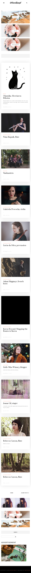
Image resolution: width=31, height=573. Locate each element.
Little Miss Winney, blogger (15, 367)
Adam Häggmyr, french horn (13, 282)
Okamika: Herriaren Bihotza (12, 97)
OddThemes (28, 570)
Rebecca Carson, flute (12, 441)
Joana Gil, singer (10, 403)
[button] (3, 3)
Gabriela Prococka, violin (14, 209)
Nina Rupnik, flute (11, 137)
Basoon (5, 171)
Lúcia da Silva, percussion (14, 245)
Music (4, 93)
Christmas (5, 365)
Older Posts (24, 492)
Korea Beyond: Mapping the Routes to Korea (15, 330)
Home (11, 492)
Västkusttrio (8, 173)
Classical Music (7, 134)
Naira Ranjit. (13, 570)
